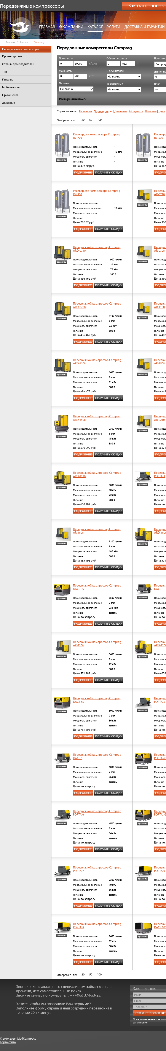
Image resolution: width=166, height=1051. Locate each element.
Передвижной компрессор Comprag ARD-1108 (97, 361)
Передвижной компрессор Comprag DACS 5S (97, 700)
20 (83, 120)
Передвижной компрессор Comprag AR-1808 (97, 531)
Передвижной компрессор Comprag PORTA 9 (97, 925)
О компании (71, 27)
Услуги (113, 27)
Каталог (95, 27)
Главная (47, 27)
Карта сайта (8, 1042)
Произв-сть (103, 111)
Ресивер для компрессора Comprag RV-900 (96, 192)
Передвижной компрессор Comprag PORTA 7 (97, 869)
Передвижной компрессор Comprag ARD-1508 (97, 418)
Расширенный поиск (72, 99)
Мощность (136, 111)
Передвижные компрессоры (20, 49)
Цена (161, 111)
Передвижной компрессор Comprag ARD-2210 (97, 474)
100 (99, 120)
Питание (150, 111)
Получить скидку (108, 172)
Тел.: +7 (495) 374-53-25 (81, 995)
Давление (120, 111)
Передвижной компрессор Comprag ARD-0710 (97, 249)
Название (85, 111)
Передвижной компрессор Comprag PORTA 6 (97, 813)
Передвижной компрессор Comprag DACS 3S (97, 587)
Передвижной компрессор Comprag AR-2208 (97, 643)
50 (90, 120)
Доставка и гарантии (144, 27)
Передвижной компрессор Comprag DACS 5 (97, 756)
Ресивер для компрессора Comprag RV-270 (96, 136)
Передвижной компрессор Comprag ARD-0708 (97, 305)
